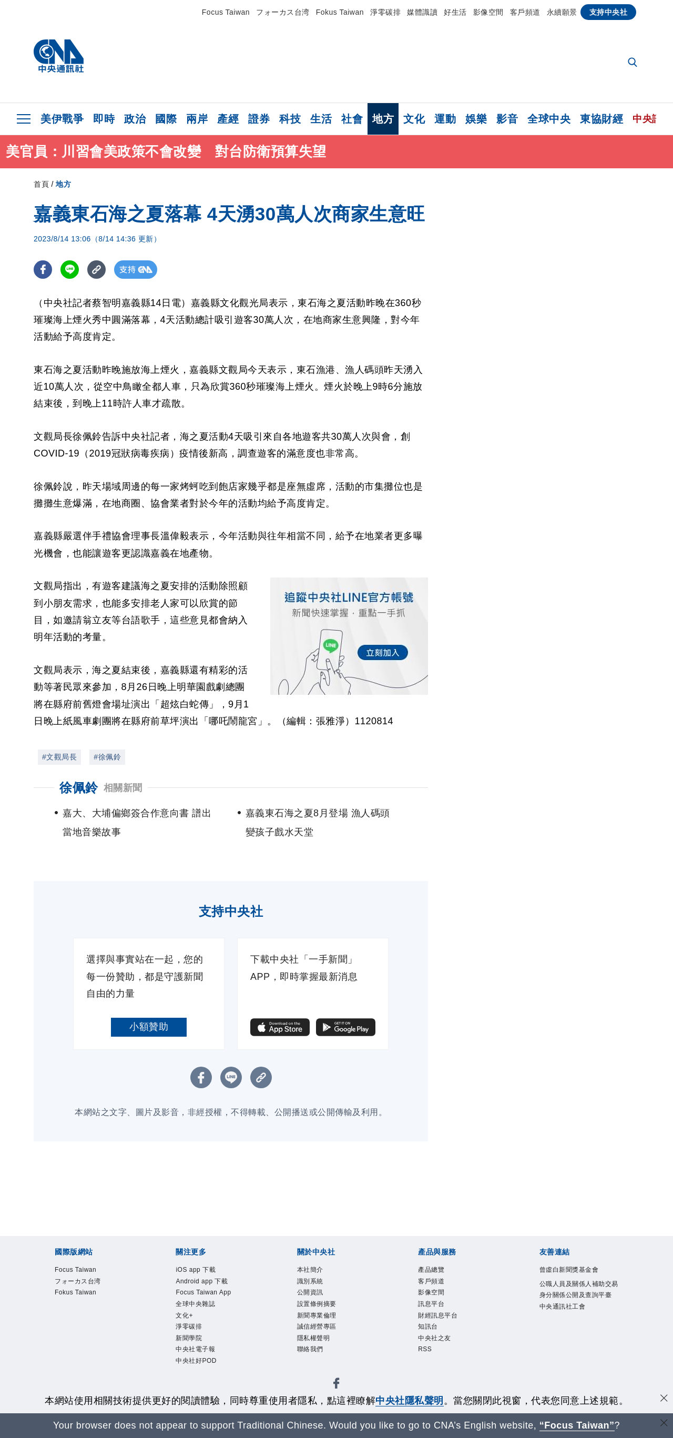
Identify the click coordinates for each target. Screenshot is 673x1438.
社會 (352, 119)
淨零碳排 (385, 12)
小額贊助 (148, 1026)
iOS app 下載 (197, 1270)
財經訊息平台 (439, 1317)
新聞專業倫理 (318, 1317)
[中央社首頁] (59, 58)
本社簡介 (311, 1270)
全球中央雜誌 (197, 1305)
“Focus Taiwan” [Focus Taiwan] (577, 1425)
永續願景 (562, 12)
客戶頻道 (525, 12)
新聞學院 (190, 1340)
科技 (290, 119)
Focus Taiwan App (204, 1294)
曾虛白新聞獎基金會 (571, 1270)
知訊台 (429, 1329)
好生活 (455, 12)
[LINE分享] (69, 269)
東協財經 (601, 119)
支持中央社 (608, 12)
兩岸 (197, 119)
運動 (445, 119)
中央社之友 (436, 1340)
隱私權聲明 (315, 1340)
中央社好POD (197, 1364)
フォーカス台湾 (283, 12)
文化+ (185, 1317)
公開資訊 (311, 1294)
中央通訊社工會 (564, 1319)
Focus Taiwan (226, 12)
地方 (383, 119)
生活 (321, 119)
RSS (425, 1352)
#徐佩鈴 (107, 757)
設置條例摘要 (318, 1305)
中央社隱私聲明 (409, 1400)
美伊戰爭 (62, 119)
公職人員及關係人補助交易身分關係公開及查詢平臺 (578, 1296)
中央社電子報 (197, 1352)
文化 (414, 119)
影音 (507, 119)
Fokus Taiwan (340, 12)
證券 (259, 119)
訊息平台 (432, 1305)
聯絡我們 (311, 1352)
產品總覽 (432, 1270)
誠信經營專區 (318, 1329)
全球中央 (548, 119)
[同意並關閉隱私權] (664, 1399)
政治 (135, 119)
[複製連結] (96, 269)
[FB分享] (43, 269)
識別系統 (311, 1282)
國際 (166, 119)
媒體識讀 (422, 12)
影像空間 (488, 12)
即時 (104, 119)
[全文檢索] (633, 63)
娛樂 (476, 119)
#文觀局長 (59, 757)
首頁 (41, 184)
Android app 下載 (203, 1282)
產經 (228, 119)
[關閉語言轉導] (664, 1424)
